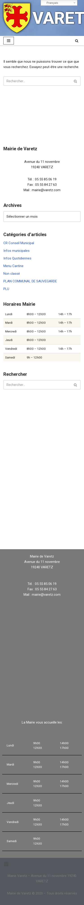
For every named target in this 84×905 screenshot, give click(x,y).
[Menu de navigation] (8, 40)
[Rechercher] (76, 40)
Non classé (11, 274)
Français (50, 3)
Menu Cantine (13, 266)
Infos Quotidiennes (17, 258)
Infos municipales (16, 251)
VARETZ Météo (42, 530)
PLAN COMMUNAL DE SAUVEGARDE (30, 281)
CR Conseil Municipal (18, 243)
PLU (6, 289)
